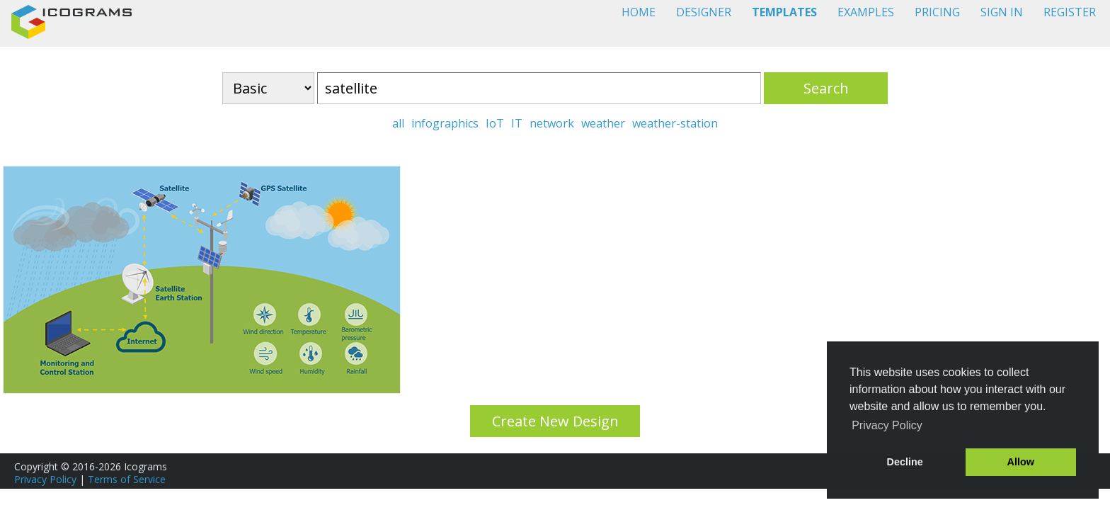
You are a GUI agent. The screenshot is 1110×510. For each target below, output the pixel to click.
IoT (495, 123)
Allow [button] (1020, 462)
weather (603, 123)
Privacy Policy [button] (887, 425)
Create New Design (555, 421)
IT (516, 123)
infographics (445, 123)
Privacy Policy (45, 479)
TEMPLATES (784, 12)
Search (826, 88)
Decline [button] (905, 462)
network (552, 123)
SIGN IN (1001, 12)
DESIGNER (703, 12)
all (398, 123)
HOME (639, 12)
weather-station (675, 123)
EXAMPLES (865, 12)
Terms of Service (127, 479)
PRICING (937, 12)
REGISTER (1069, 12)
